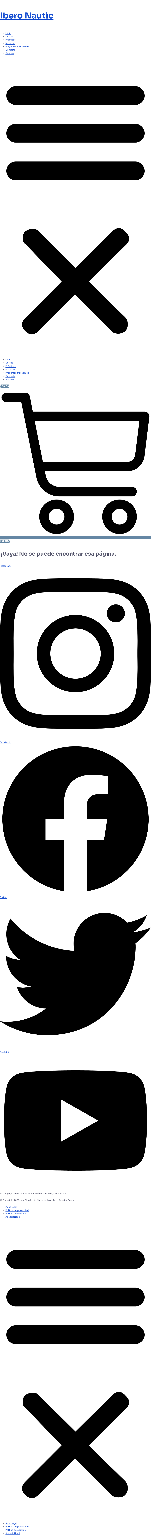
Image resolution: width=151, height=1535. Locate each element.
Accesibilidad (12, 1216)
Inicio (8, 33)
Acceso (9, 53)
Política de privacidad (17, 1210)
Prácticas (10, 39)
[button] (75, 206)
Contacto (10, 49)
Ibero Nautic (26, 15)
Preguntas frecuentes (17, 46)
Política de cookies (15, 1213)
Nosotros (10, 43)
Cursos (9, 36)
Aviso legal (11, 1207)
